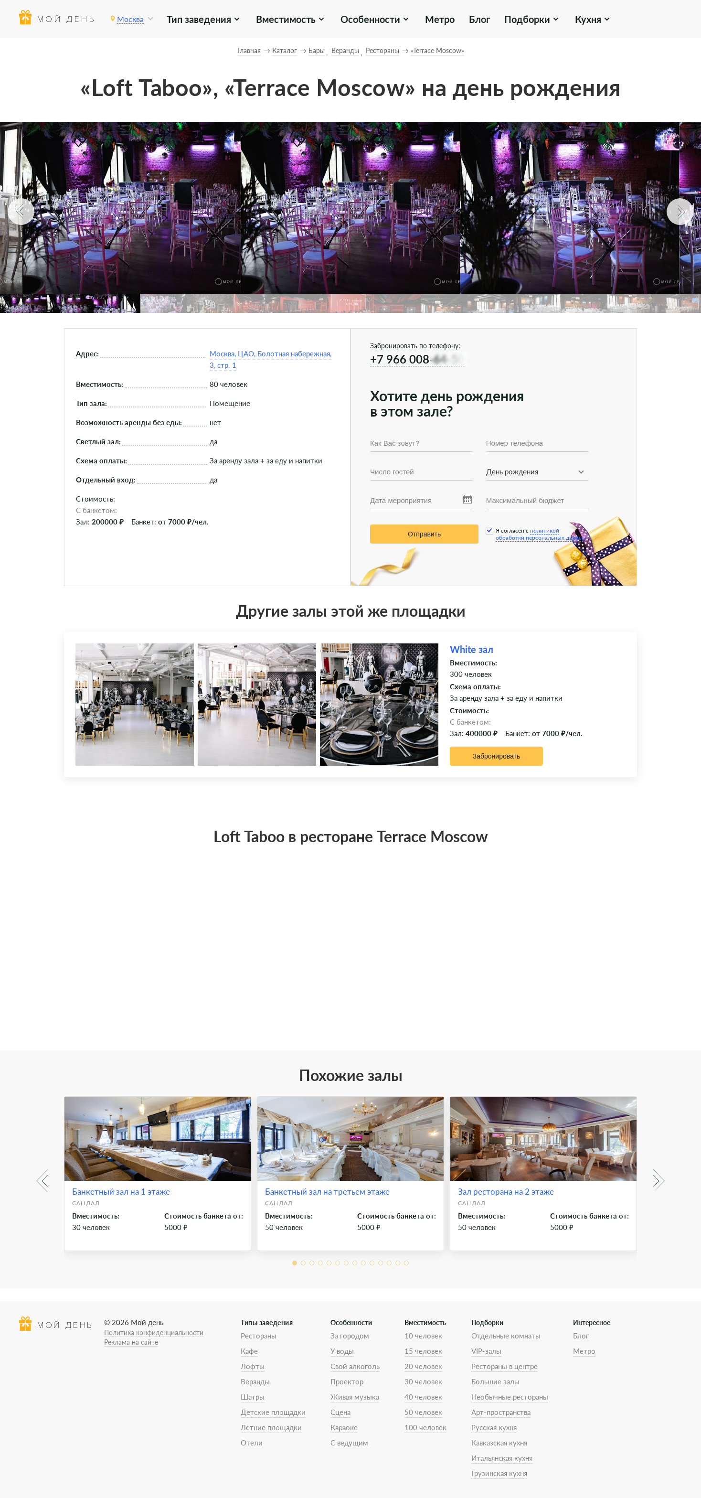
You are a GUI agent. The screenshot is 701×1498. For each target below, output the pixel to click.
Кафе (249, 1351)
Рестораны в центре (504, 1366)
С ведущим (349, 1442)
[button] (21, 211)
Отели (252, 1442)
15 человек (423, 1351)
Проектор (346, 1381)
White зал (471, 649)
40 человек (423, 1396)
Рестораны (258, 1335)
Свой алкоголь (355, 1366)
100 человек (425, 1427)
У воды (342, 1351)
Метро (440, 19)
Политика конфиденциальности (153, 1332)
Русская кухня (494, 1427)
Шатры (253, 1396)
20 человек (423, 1366)
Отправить (424, 534)
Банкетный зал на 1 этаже (121, 1192)
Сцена (340, 1412)
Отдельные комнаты (506, 1335)
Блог (479, 19)
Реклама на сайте (131, 1342)
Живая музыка (354, 1396)
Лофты (253, 1366)
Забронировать (496, 756)
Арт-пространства (501, 1412)
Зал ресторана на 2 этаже (506, 1192)
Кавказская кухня (499, 1442)
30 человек (423, 1381)
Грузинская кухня (499, 1473)
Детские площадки (273, 1412)
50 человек (423, 1412)
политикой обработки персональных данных (541, 534)
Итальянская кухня (501, 1458)
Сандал (86, 1203)
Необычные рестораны (509, 1396)
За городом (349, 1335)
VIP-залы (486, 1351)
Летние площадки (271, 1427)
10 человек (423, 1335)
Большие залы (495, 1381)
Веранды (255, 1381)
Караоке (344, 1427)
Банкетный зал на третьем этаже (327, 1192)
